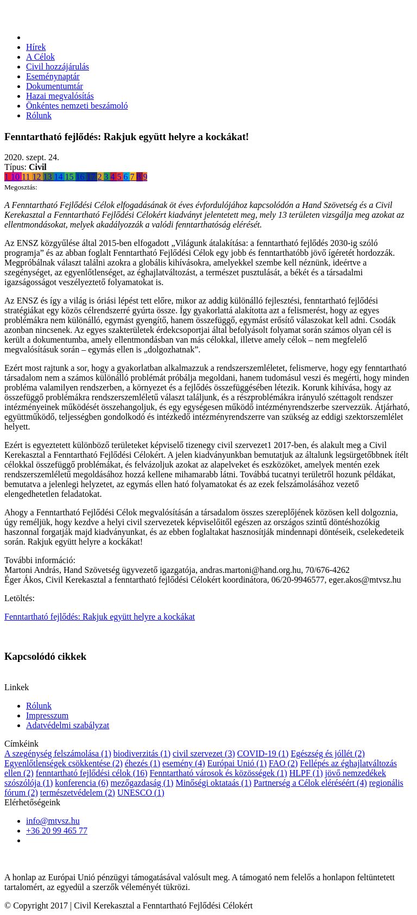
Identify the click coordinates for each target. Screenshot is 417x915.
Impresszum (47, 715)
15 (70, 176)
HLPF (306, 773)
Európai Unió (237, 763)
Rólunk (39, 115)
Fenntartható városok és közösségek (218, 773)
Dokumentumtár (54, 86)
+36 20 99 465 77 (56, 830)
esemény (183, 763)
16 (80, 176)
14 (59, 176)
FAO (283, 763)
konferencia (81, 782)
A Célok (40, 56)
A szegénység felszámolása (57, 753)
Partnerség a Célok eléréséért (310, 782)
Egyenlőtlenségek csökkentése (63, 763)
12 (37, 176)
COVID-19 (263, 753)
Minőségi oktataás (213, 782)
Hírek (36, 47)
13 (48, 176)
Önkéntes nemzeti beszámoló (77, 105)
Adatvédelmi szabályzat (67, 725)
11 (27, 176)
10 (16, 176)
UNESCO (141, 792)
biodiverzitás (141, 753)
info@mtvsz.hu (53, 820)
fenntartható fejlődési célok (92, 773)
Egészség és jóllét (327, 753)
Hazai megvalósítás (60, 95)
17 (91, 176)
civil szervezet (204, 753)
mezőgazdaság (141, 782)
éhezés (142, 763)
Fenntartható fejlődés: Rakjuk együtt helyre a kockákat (99, 616)
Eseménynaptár (53, 76)
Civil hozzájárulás (57, 66)
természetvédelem (77, 792)
